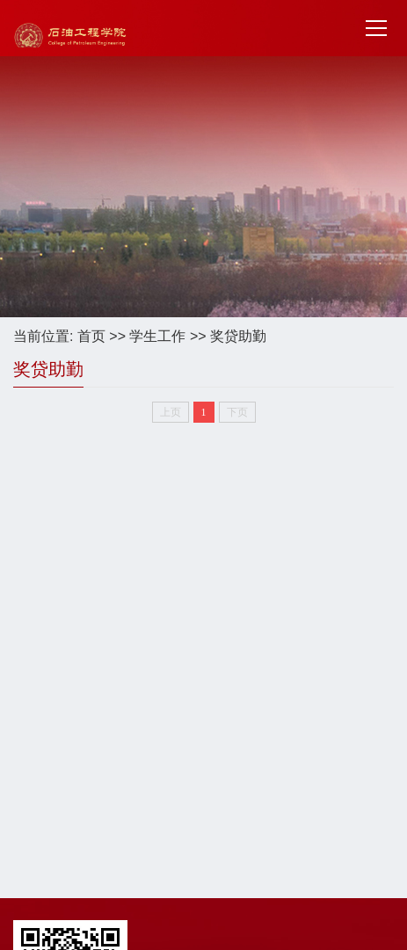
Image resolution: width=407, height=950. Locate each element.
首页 (91, 336)
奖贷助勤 (238, 336)
